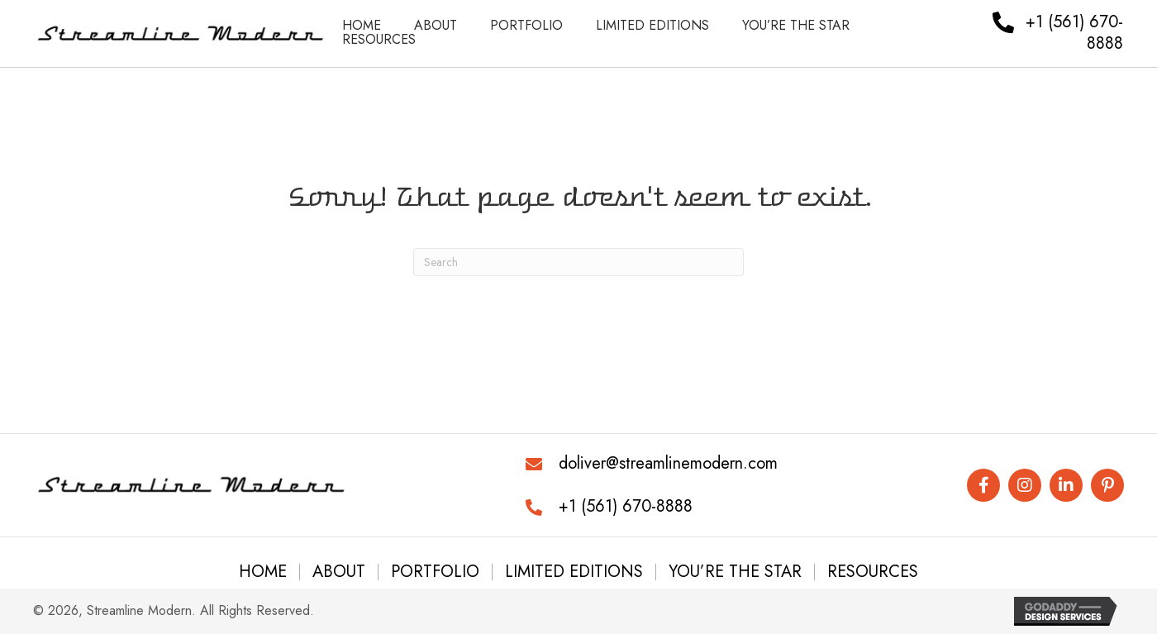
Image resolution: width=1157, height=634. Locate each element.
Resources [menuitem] (872, 572)
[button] (983, 485)
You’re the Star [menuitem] (735, 572)
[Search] (578, 262)
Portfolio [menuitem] (435, 572)
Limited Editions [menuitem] (574, 572)
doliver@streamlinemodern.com (668, 463)
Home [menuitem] (263, 572)
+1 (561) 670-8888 (626, 506)
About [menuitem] (338, 572)
